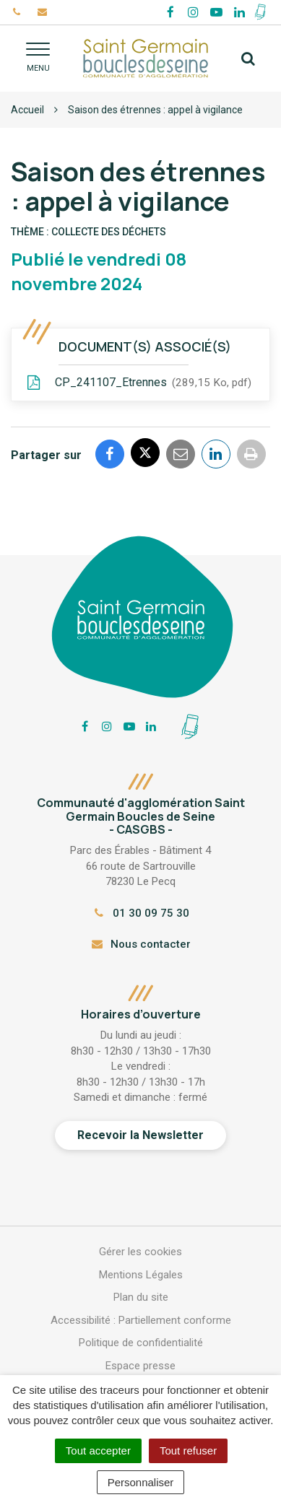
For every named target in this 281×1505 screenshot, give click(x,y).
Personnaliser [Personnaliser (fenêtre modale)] (141, 1482)
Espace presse (140, 1365)
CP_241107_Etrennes (138, 383)
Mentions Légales (141, 1274)
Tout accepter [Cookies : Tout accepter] (98, 1450)
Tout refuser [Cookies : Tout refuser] (188, 1450)
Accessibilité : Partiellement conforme (141, 1320)
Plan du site (140, 1297)
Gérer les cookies (140, 1251)
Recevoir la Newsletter (140, 1135)
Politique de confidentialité (141, 1342)
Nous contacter (140, 944)
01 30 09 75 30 (140, 913)
